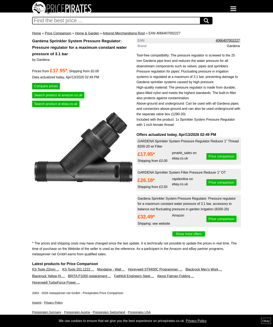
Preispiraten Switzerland (109, 312)
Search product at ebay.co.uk (55, 104)
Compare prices (46, 86)
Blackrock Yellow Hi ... (48, 276)
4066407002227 (228, 40)
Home (36, 33)
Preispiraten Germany (46, 312)
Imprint (36, 302)
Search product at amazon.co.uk (58, 95)
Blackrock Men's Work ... (204, 269)
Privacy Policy (53, 302)
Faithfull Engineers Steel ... (134, 276)
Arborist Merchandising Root (124, 33)
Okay (266, 321)
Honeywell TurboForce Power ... (56, 282)
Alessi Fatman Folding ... (175, 276)
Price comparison (221, 156)
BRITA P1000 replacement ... (89, 276)
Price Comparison (58, 33)
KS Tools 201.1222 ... (78, 269)
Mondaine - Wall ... (111, 269)
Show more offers (189, 234)
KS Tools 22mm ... (45, 269)
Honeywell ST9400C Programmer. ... (155, 269)
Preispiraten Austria (77, 312)
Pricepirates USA (139, 312)
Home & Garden (87, 33)
